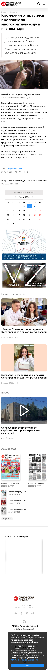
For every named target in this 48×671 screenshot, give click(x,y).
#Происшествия (15, 168)
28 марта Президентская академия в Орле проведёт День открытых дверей (24, 330)
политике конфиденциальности (24, 660)
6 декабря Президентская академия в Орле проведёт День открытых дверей (24, 376)
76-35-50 (33, 626)
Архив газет (8, 448)
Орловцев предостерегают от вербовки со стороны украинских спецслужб (20, 430)
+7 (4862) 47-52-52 (19, 626)
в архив (7, 519)
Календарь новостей (24, 192)
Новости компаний (12, 294)
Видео (5, 392)
